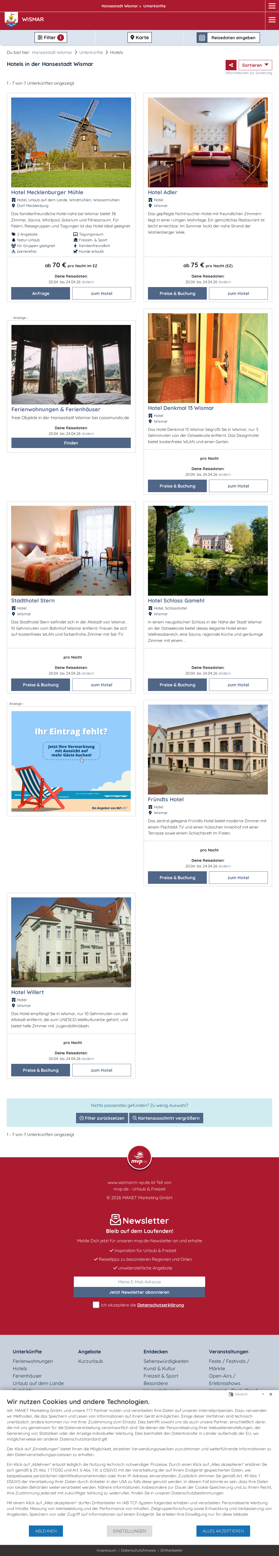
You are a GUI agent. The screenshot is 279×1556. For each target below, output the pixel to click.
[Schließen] (271, 1394)
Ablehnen (46, 1531)
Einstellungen (129, 1531)
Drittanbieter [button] (171, 1550)
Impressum (107, 1550)
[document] (139, 1461)
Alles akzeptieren (223, 1531)
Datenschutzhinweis (138, 1550)
